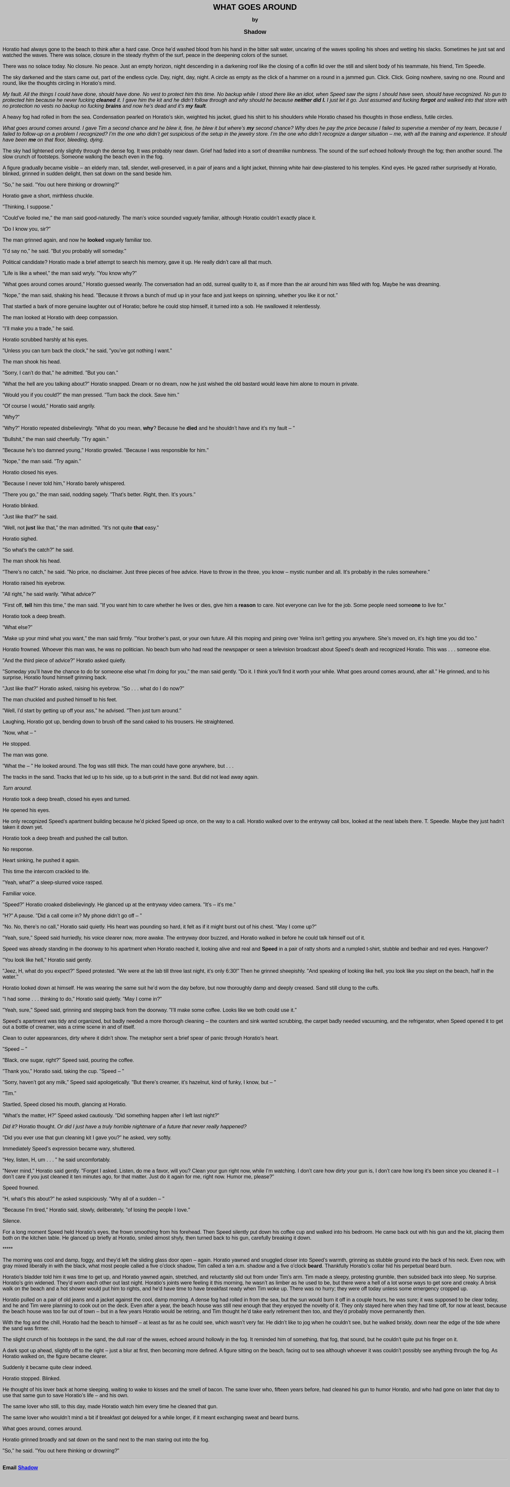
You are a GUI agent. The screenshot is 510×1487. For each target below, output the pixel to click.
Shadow (28, 1467)
